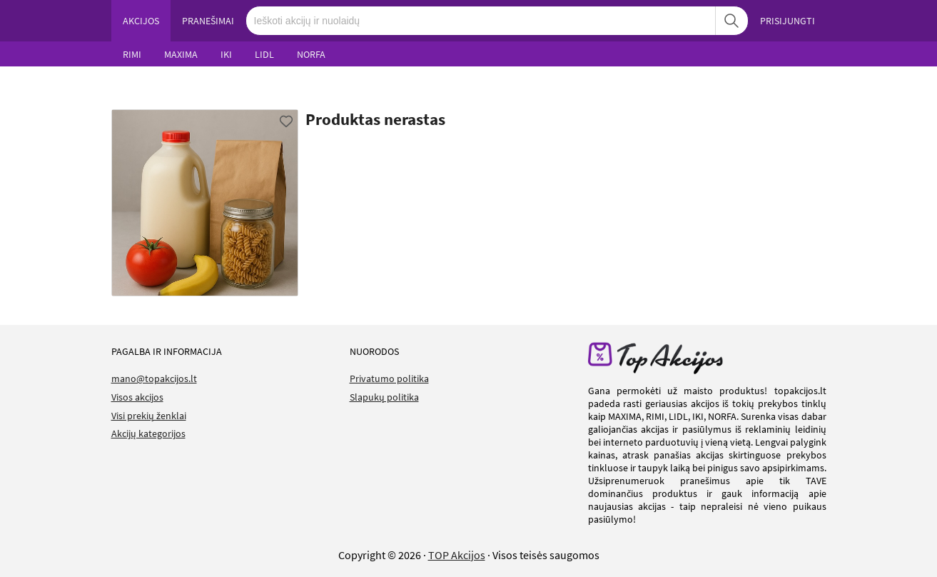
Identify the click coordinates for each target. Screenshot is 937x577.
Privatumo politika (389, 378)
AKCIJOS (141, 20)
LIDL (264, 54)
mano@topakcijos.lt (154, 378)
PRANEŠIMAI (208, 20)
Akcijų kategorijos (148, 433)
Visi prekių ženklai (148, 415)
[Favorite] (286, 121)
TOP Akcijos (456, 555)
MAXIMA (181, 54)
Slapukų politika (384, 397)
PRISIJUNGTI (787, 20)
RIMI (132, 54)
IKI (226, 54)
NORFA (311, 54)
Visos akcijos (137, 397)
